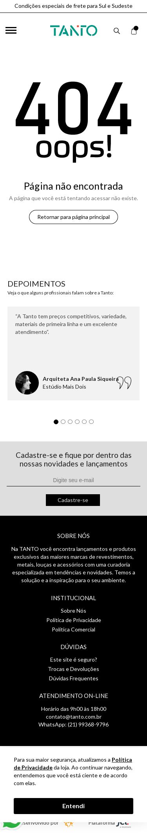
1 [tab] (58, 424)
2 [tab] (65, 424)
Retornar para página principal (73, 216)
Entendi (73, 805)
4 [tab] (79, 424)
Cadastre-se (73, 500)
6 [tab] (93, 424)
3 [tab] (72, 424)
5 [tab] (86, 424)
